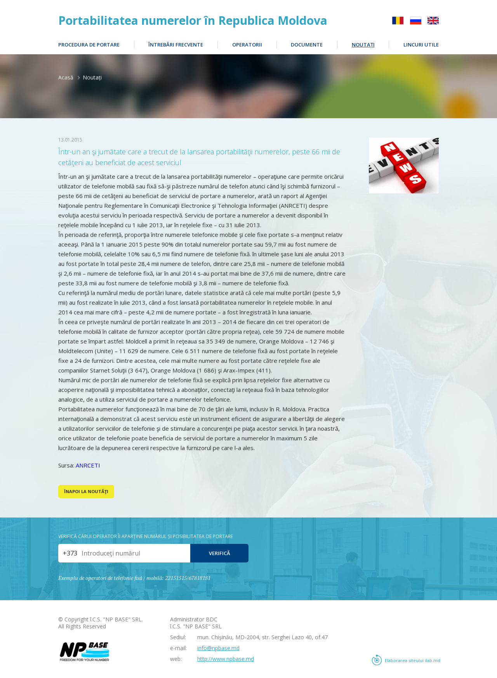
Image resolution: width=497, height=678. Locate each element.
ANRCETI (88, 465)
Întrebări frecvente (175, 44)
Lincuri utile (421, 44)
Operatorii (247, 44)
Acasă (65, 77)
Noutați (363, 44)
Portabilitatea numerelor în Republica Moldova (192, 20)
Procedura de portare (89, 44)
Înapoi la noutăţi (86, 491)
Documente (307, 44)
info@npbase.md (218, 648)
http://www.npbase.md (225, 658)
